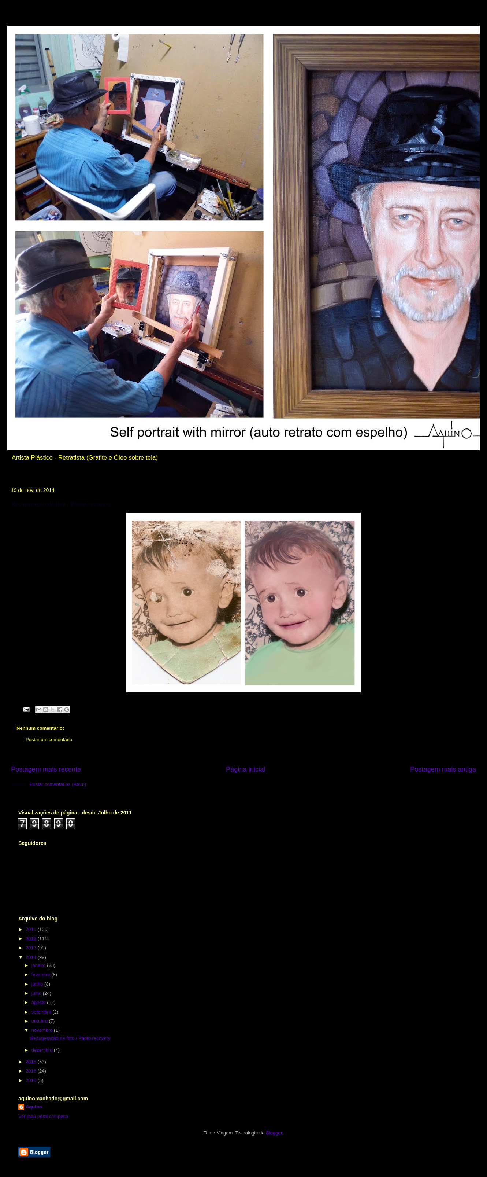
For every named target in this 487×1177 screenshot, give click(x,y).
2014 (32, 957)
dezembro (42, 1050)
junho (37, 984)
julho (37, 993)
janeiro (39, 965)
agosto (39, 1002)
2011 (32, 929)
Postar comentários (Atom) (58, 784)
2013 (32, 947)
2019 (32, 1080)
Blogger (274, 1133)
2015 (32, 1061)
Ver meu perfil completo (43, 1116)
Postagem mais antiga (443, 769)
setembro (42, 1012)
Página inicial (245, 769)
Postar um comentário (49, 739)
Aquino (34, 1107)
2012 (32, 938)
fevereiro (41, 974)
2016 (32, 1071)
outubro (40, 1021)
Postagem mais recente (46, 769)
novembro (42, 1030)
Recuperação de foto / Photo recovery (70, 1038)
